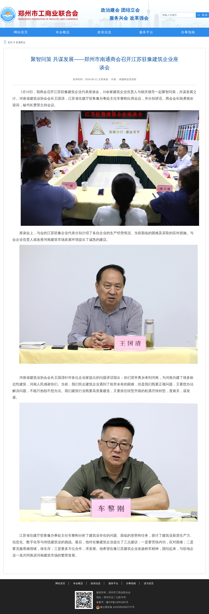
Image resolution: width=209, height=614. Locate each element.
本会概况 (63, 32)
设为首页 (149, 583)
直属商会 (20, 42)
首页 (10, 42)
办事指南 (188, 32)
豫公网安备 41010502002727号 (117, 607)
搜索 (205, 15)
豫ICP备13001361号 (117, 602)
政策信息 (104, 32)
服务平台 (146, 32)
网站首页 (21, 32)
